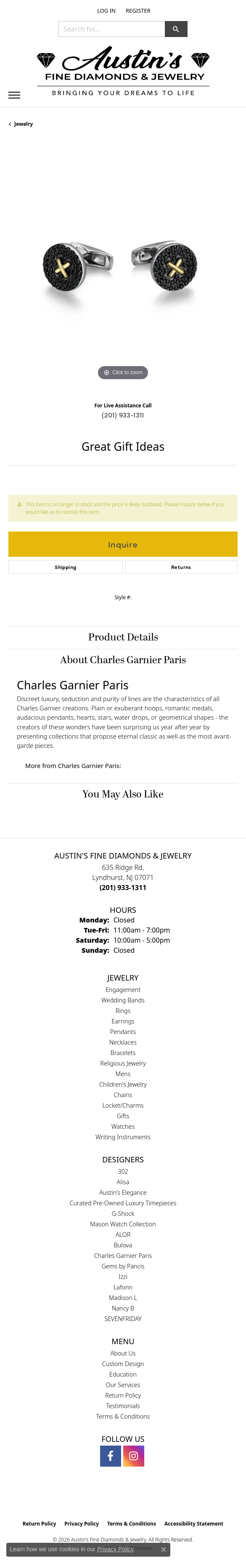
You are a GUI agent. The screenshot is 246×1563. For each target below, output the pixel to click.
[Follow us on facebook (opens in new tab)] (110, 1456)
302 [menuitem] (123, 1171)
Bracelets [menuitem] (123, 1053)
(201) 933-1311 (123, 414)
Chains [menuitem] (123, 1095)
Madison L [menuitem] (123, 1298)
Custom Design (123, 1364)
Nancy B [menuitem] (123, 1308)
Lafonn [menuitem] (123, 1287)
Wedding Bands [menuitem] (123, 1000)
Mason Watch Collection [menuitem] (123, 1224)
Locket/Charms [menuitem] (122, 1105)
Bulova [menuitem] (123, 1245)
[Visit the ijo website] (137, 1498)
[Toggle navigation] (14, 95)
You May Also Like (123, 794)
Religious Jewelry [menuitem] (122, 1063)
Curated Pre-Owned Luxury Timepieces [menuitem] (123, 1203)
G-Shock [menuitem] (123, 1213)
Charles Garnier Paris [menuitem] (123, 1256)
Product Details (123, 637)
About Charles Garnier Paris (123, 660)
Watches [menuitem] (123, 1126)
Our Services (123, 1385)
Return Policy (123, 1395)
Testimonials (123, 1406)
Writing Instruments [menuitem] (123, 1137)
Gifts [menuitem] (123, 1116)
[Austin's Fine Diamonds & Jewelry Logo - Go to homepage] (123, 72)
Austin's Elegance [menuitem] (123, 1192)
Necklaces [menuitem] (123, 1042)
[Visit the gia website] (109, 1498)
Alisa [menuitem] (123, 1182)
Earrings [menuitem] (122, 1021)
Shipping (65, 567)
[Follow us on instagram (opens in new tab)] (133, 1456)
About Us (122, 1353)
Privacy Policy (81, 1523)
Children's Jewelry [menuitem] (123, 1084)
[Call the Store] (123, 887)
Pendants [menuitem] (123, 1032)
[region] (123, 268)
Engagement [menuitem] (123, 990)
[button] (105, 10)
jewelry (23, 124)
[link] (137, 10)
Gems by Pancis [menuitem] (122, 1266)
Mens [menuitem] (123, 1074)
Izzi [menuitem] (123, 1277)
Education (123, 1374)
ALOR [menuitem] (123, 1235)
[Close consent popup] (163, 1549)
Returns (181, 567)
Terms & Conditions (123, 1416)
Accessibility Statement (193, 1523)
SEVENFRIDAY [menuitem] (123, 1319)
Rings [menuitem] (123, 1011)
